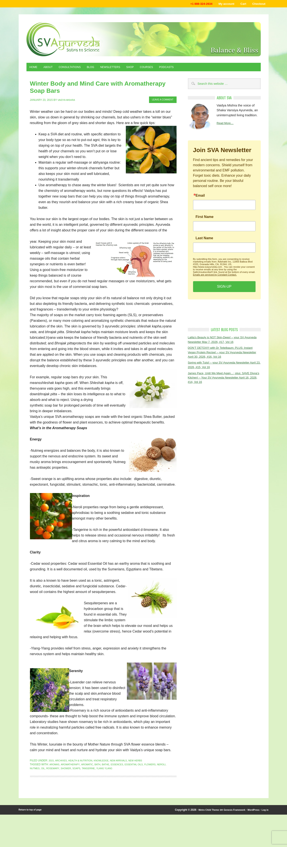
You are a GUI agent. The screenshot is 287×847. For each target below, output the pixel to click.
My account (220, 4)
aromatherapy (72, 757)
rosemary (66, 761)
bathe (112, 757)
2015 (51, 753)
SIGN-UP (224, 289)
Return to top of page (32, 802)
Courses (163, 69)
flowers (162, 757)
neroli (35, 761)
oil (56, 761)
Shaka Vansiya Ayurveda (143, 40)
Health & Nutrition (84, 753)
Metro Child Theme (201, 802)
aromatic (91, 757)
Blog (99, 69)
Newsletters (122, 69)
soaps (93, 761)
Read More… (226, 126)
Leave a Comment (160, 92)
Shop (145, 69)
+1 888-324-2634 (191, 4)
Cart (239, 4)
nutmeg (46, 761)
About (51, 69)
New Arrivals (127, 753)
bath (103, 757)
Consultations (76, 69)
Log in (265, 802)
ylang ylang (124, 761)
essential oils (143, 757)
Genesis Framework (230, 802)
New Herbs (146, 753)
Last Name (204, 240)
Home (34, 69)
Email (200, 197)
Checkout (257, 4)
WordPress (251, 802)
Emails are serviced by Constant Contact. (215, 277)
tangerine (106, 761)
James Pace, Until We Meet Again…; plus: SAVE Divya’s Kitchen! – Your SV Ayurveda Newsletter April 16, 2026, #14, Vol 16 (223, 382)
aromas (55, 757)
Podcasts (186, 69)
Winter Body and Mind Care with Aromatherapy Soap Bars (89, 84)
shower (81, 761)
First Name (205, 219)
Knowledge (107, 753)
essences (125, 757)
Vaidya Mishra (68, 92)
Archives (62, 753)
